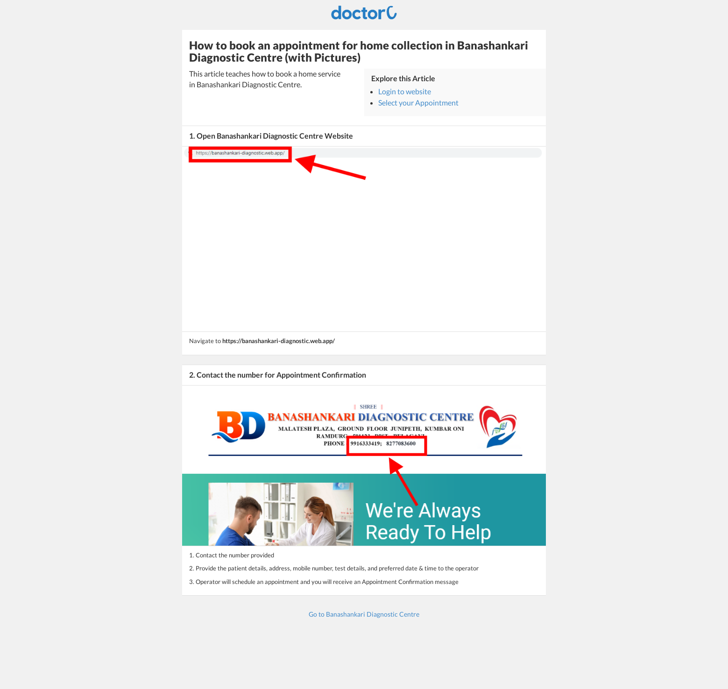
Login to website (404, 91)
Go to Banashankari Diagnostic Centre (364, 614)
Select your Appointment (418, 102)
